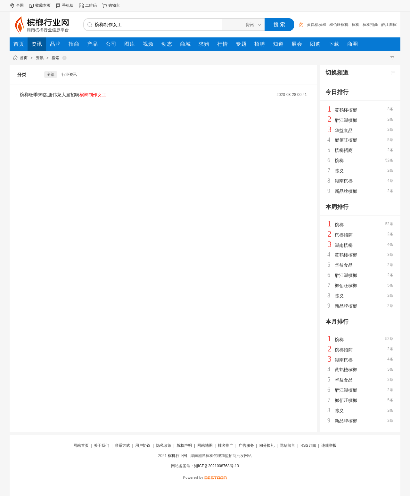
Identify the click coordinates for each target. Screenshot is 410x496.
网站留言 (287, 445)
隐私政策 (163, 445)
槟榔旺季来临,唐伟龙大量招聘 (63, 94)
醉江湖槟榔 (346, 120)
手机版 (68, 5)
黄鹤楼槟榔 (316, 24)
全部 (50, 74)
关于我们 (101, 445)
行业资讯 (69, 74)
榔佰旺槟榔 (338, 24)
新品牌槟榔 (346, 191)
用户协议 (143, 445)
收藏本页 (43, 5)
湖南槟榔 (344, 181)
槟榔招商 (370, 24)
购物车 (114, 5)
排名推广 (225, 445)
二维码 (91, 5)
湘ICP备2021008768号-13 (216, 466)
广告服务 (246, 445)
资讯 (40, 58)
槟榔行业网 (177, 455)
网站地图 (205, 445)
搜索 (55, 58)
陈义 (339, 170)
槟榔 (355, 24)
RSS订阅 (308, 445)
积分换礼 (267, 445)
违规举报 (329, 445)
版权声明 (184, 445)
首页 (24, 58)
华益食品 (344, 130)
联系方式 (122, 445)
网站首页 (81, 445)
